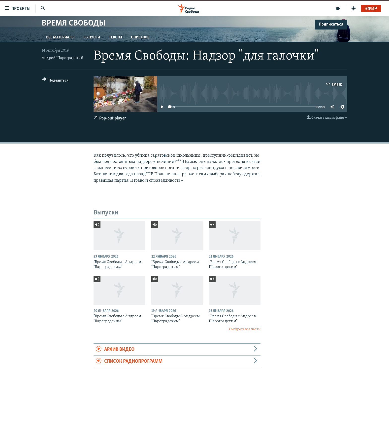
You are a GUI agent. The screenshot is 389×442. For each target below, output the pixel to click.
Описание (140, 37)
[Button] (55, 81)
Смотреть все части (244, 329)
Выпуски (91, 37)
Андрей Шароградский (62, 58)
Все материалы (60, 37)
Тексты (115, 37)
